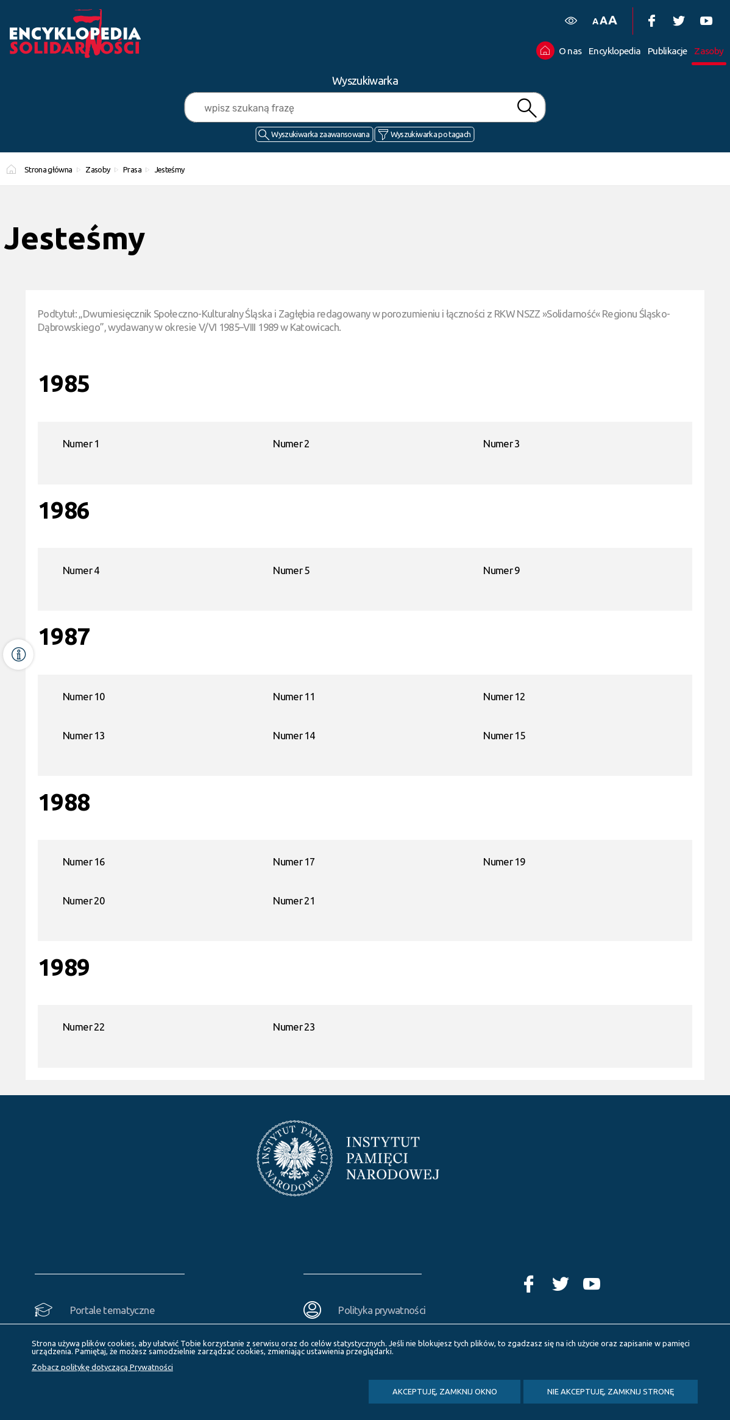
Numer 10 (83, 696)
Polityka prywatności (381, 1310)
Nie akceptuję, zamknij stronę (610, 1391)
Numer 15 (504, 735)
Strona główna (48, 169)
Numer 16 (83, 861)
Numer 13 (83, 735)
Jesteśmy (170, 169)
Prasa (132, 169)
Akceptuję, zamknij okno (444, 1391)
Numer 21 (293, 900)
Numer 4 (81, 570)
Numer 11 (293, 696)
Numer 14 (293, 735)
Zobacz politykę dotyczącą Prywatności (102, 1367)
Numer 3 (501, 443)
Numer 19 (504, 861)
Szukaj (526, 108)
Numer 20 (83, 900)
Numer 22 (83, 1026)
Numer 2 (291, 443)
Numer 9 (501, 570)
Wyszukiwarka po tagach (431, 134)
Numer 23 (293, 1026)
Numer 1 (81, 443)
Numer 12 (504, 696)
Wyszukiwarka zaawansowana (320, 134)
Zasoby (97, 169)
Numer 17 (293, 861)
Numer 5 (291, 570)
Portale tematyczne (112, 1310)
